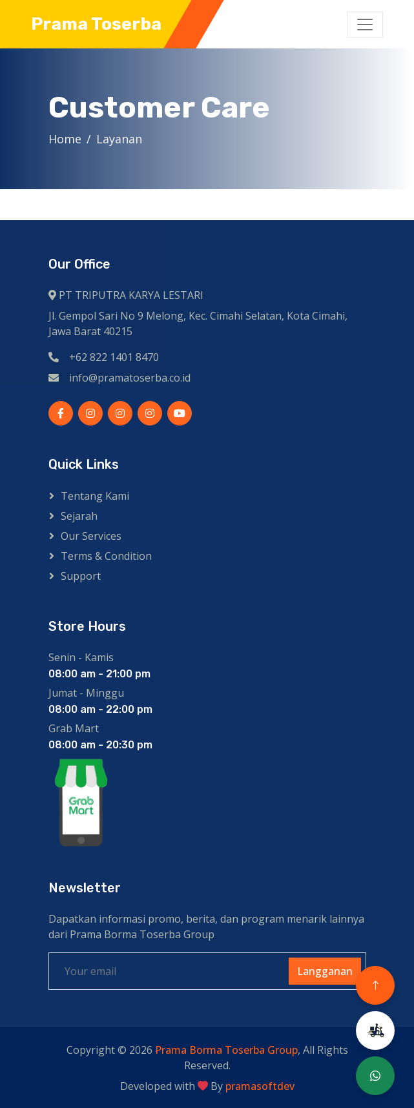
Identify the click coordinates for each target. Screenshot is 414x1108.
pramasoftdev (260, 1086)
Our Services (91, 536)
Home (68, 139)
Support (81, 576)
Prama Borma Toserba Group (226, 1050)
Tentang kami (95, 496)
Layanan (122, 139)
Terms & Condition (106, 556)
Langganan (325, 971)
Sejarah (79, 516)
